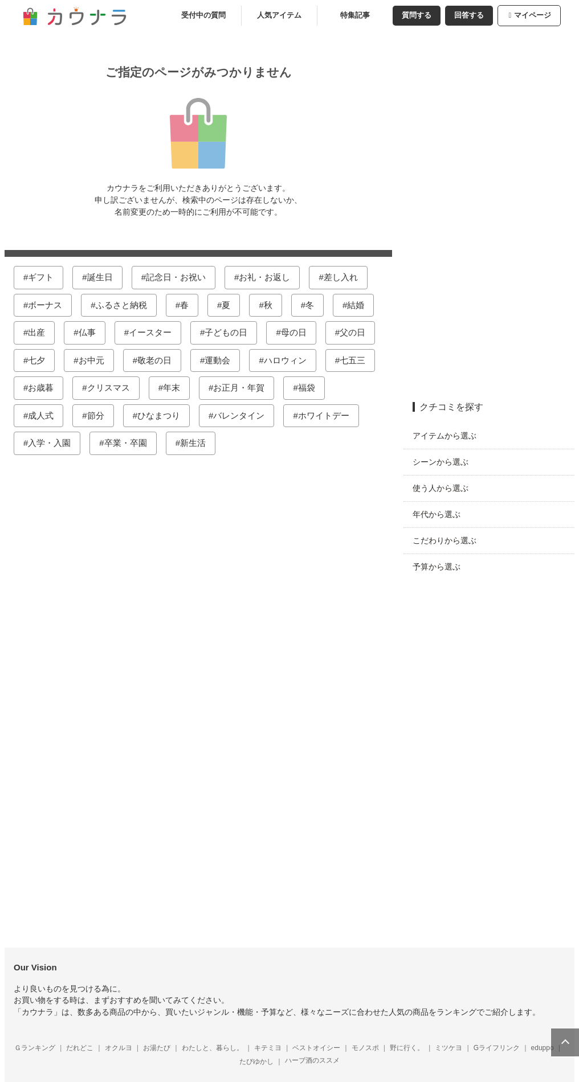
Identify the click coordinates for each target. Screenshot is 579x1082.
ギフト (45, 277)
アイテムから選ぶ (449, 435)
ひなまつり (163, 415)
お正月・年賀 (243, 387)
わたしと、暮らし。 (217, 1048)
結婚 (360, 305)
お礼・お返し (269, 277)
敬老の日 (159, 360)
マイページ (534, 15)
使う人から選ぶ (445, 488)
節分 (100, 415)
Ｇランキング (39, 1048)
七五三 (357, 360)
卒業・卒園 (130, 443)
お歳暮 (45, 387)
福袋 (311, 387)
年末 (176, 387)
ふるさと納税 (126, 305)
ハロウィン (289, 360)
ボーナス (49, 305)
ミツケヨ (453, 1048)
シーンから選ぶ (445, 461)
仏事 (91, 332)
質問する (421, 15)
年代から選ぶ (441, 514)
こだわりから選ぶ (449, 540)
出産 (41, 332)
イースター (154, 332)
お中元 (96, 360)
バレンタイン (243, 415)
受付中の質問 (208, 15)
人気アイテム (284, 15)
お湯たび (161, 1048)
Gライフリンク (501, 1048)
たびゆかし (261, 1061)
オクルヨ (123, 1048)
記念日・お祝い (180, 277)
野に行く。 (411, 1048)
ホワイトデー (328, 415)
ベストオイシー (321, 1048)
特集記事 (359, 15)
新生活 (197, 443)
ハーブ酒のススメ (317, 1060)
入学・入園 (53, 443)
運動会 (222, 360)
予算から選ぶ (441, 566)
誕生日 (104, 277)
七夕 (41, 360)
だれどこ (84, 1048)
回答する (473, 15)
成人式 (45, 415)
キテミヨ (272, 1048)
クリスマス (113, 387)
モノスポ (370, 1048)
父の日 (357, 332)
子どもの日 (230, 332)
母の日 (298, 332)
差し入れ (345, 277)
